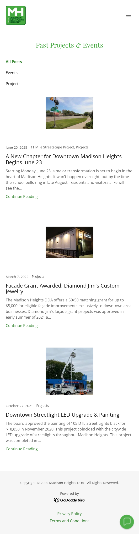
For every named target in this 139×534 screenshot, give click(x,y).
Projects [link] (13, 83)
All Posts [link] (14, 61)
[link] (16, 15)
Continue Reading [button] (22, 196)
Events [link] (12, 72)
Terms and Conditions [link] (70, 520)
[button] (128, 15)
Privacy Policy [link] (69, 513)
